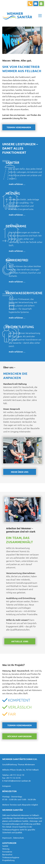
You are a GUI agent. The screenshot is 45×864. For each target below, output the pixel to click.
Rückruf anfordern (19, 736)
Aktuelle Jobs (19, 641)
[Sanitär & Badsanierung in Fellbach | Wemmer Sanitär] (5, 846)
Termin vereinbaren (19, 127)
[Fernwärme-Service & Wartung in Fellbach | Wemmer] (7, 851)
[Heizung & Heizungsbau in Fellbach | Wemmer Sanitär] (5, 848)
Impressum (7, 837)
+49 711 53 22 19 (16, 775)
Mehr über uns (19, 471)
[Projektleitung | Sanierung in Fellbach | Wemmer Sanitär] (8, 860)
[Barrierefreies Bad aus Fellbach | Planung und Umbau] (7, 854)
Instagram (6, 786)
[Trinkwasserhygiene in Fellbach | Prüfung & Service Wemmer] (10, 857)
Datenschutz (18, 837)
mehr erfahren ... (17, 184)
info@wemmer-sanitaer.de (19, 780)
